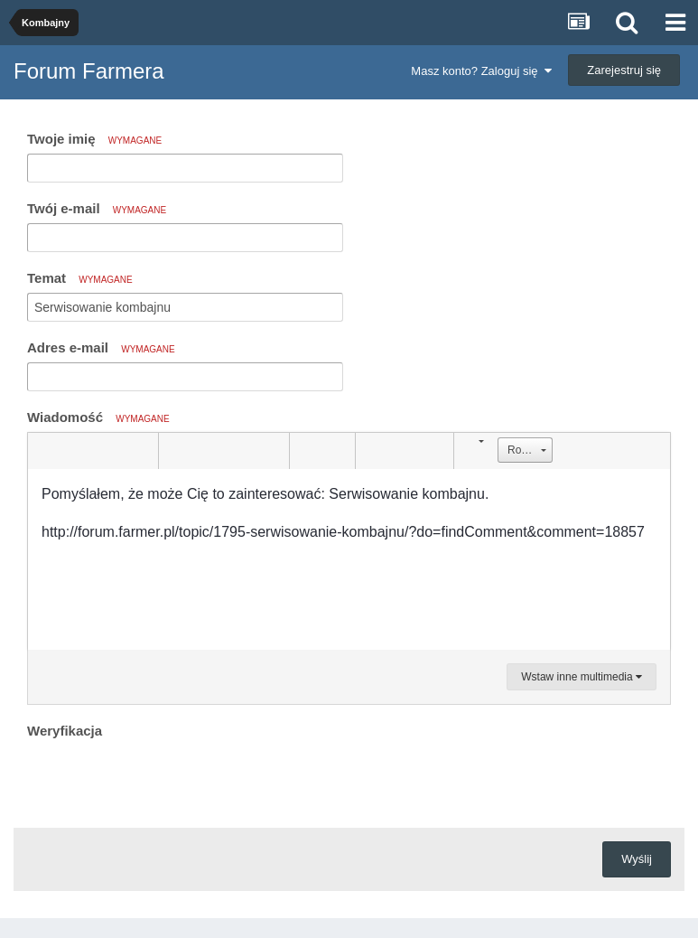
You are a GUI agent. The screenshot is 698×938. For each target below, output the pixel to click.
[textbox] (349, 559)
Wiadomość (98, 417)
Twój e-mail (96, 208)
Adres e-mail (101, 347)
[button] (44, 451)
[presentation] (164, 779)
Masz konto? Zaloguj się (481, 71)
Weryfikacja (64, 730)
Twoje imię (94, 138)
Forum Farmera (89, 71)
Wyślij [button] (636, 859)
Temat (80, 278)
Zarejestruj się (624, 70)
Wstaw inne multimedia (581, 677)
